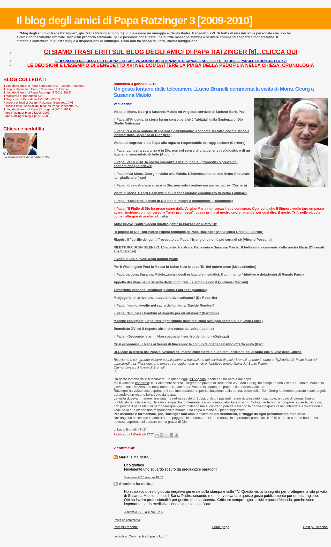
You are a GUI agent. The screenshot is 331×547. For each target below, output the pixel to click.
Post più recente (126, 527)
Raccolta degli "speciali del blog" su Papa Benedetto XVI (41, 105)
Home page (220, 527)
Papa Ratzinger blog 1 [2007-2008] (26, 116)
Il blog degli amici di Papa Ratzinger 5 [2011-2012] (37, 92)
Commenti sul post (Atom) (148, 536)
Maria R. (126, 457)
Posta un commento (127, 519)
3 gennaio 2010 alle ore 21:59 (143, 511)
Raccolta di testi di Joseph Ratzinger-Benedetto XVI (38, 102)
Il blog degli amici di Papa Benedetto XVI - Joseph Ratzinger (43, 85)
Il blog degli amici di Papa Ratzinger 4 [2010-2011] (37, 109)
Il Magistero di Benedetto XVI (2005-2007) (31, 99)
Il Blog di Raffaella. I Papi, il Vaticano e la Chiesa (36, 89)
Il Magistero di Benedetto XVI (23, 95)
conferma (142, 383)
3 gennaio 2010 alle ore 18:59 (143, 477)
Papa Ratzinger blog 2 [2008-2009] (26, 112)
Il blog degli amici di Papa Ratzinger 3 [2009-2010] (134, 20)
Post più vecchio (315, 527)
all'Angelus (198, 379)
